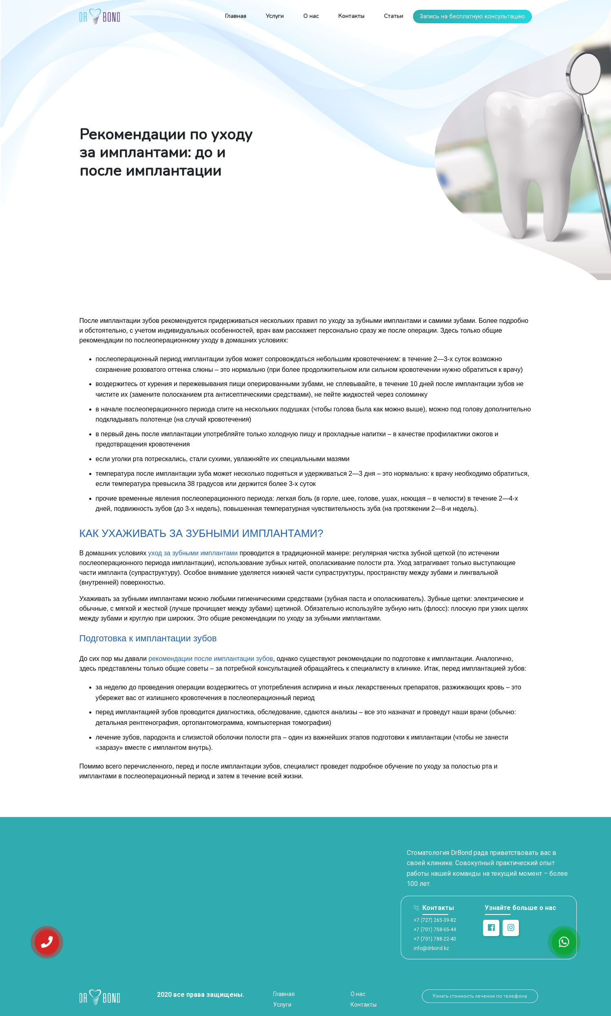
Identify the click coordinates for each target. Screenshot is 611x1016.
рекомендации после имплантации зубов (210, 658)
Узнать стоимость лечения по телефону (479, 996)
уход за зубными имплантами (193, 553)
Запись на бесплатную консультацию (472, 16)
